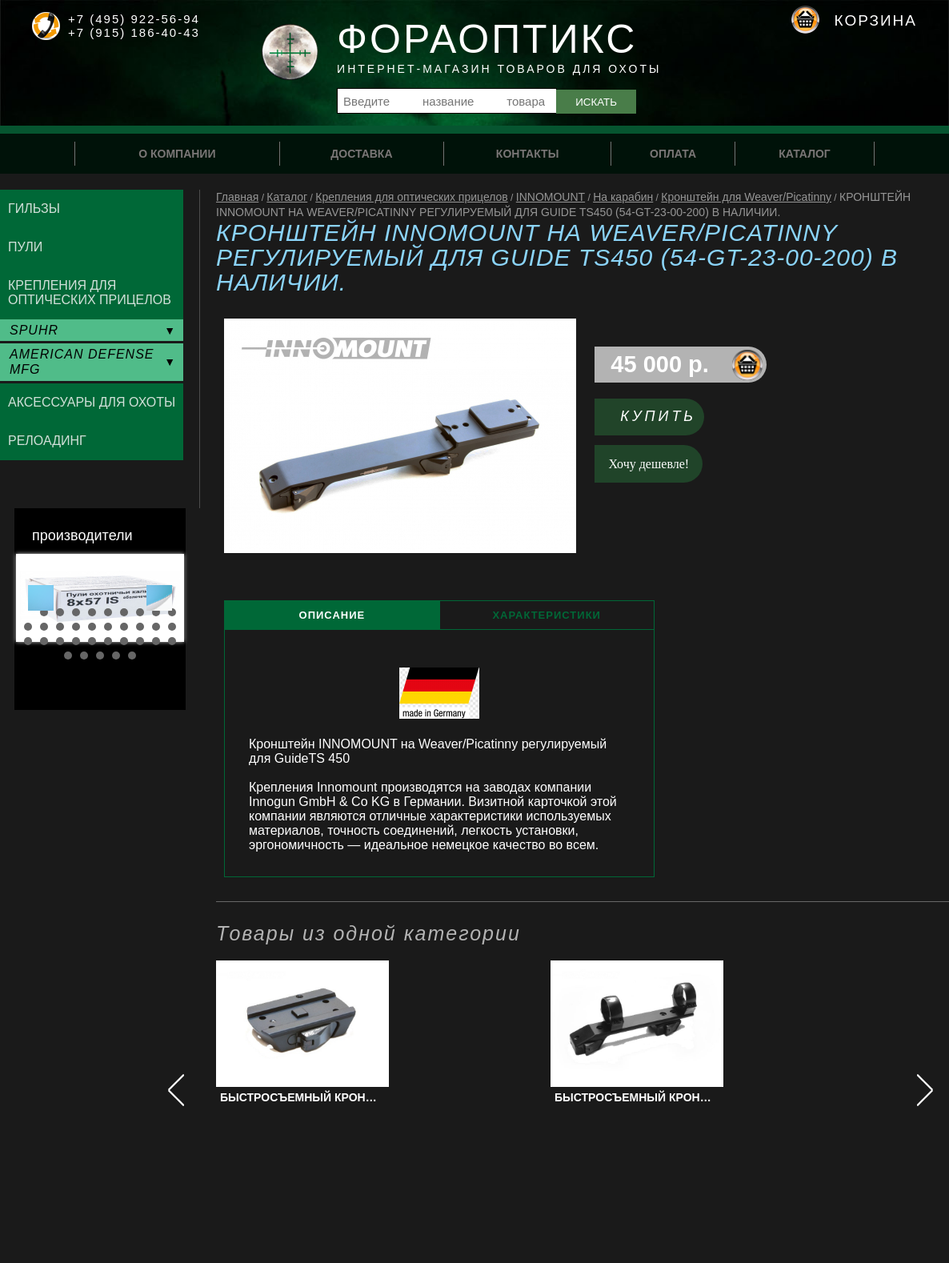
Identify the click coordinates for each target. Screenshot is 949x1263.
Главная (237, 196)
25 (92, 641)
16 (108, 627)
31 (68, 656)
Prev (41, 598)
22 (44, 641)
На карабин (623, 196)
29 (156, 641)
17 (124, 627)
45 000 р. (660, 364)
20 (172, 627)
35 (132, 656)
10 (172, 612)
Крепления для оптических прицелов (411, 196)
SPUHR (34, 330)
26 (108, 641)
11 (28, 627)
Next (159, 598)
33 (100, 656)
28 (140, 641)
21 (28, 641)
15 (92, 627)
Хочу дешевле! (649, 464)
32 (84, 656)
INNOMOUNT (550, 196)
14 (76, 627)
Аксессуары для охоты (91, 402)
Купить (658, 416)
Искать (596, 102)
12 (44, 627)
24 (76, 641)
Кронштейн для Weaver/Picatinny (746, 196)
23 (60, 641)
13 (60, 627)
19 (156, 627)
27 (124, 641)
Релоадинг (47, 440)
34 (116, 656)
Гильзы (34, 208)
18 (140, 627)
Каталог (286, 196)
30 (172, 641)
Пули (25, 247)
